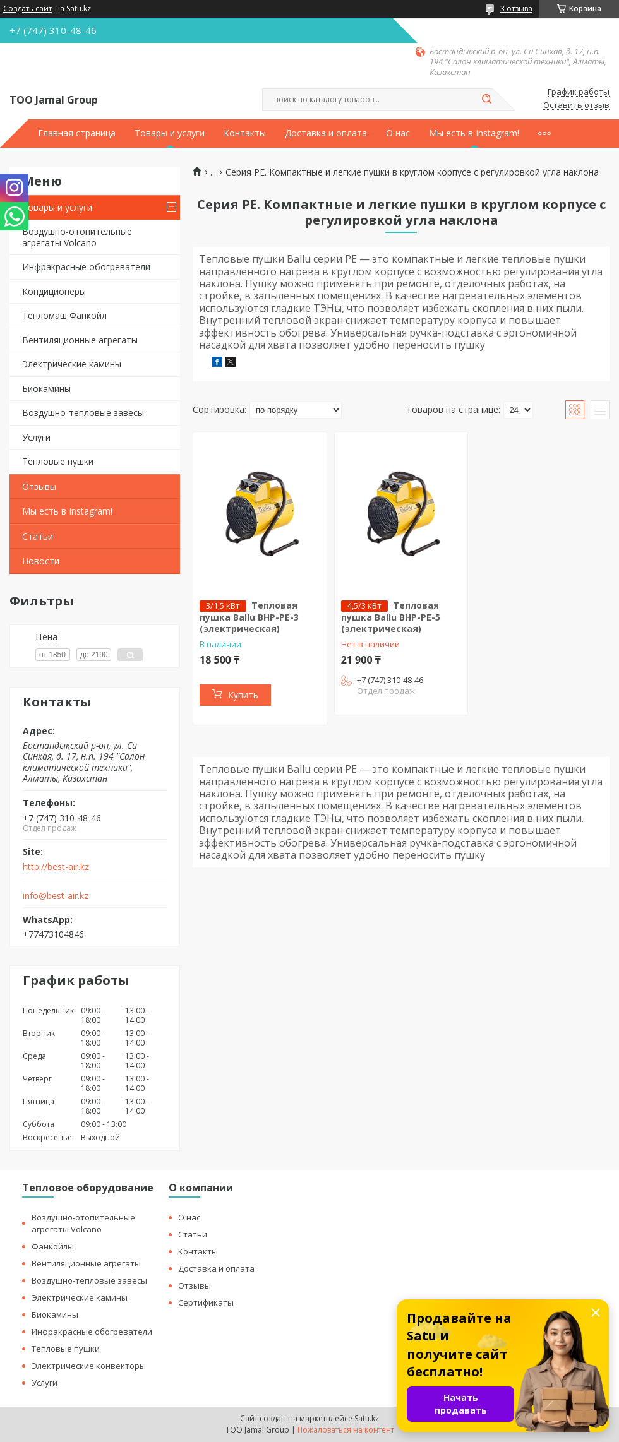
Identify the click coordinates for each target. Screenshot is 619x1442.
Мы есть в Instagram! (474, 133)
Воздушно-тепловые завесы (83, 413)
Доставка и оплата (326, 133)
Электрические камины (71, 364)
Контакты (245, 133)
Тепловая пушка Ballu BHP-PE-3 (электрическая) (249, 617)
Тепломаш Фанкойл (64, 315)
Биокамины (46, 389)
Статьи (37, 536)
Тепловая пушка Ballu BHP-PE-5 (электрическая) (390, 617)
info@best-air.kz (55, 896)
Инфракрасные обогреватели (86, 267)
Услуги (36, 437)
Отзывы (39, 486)
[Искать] (486, 99)
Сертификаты (206, 1302)
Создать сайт (27, 8)
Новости (40, 561)
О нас (398, 133)
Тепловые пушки (57, 461)
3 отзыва (516, 8)
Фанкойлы (53, 1246)
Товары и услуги (170, 133)
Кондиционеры (54, 291)
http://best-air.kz (56, 867)
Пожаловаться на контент (345, 1429)
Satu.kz (366, 1418)
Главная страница (77, 133)
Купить (243, 695)
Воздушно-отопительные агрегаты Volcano (77, 237)
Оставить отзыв (576, 105)
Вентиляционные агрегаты (80, 340)
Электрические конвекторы (89, 1365)
